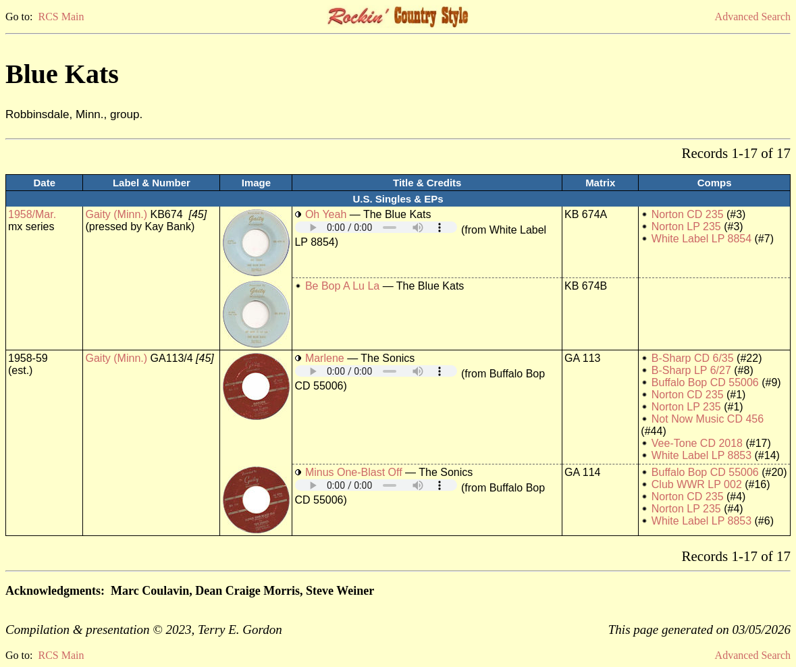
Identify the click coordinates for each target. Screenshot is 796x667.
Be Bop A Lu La (342, 286)
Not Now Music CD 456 (708, 419)
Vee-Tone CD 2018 (697, 443)
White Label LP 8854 (701, 238)
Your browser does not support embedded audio (376, 227)
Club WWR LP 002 (697, 484)
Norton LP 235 (686, 226)
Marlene (324, 358)
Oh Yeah (325, 214)
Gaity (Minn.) (116, 214)
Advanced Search (753, 16)
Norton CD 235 (688, 214)
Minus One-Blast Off (353, 472)
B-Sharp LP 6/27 (691, 370)
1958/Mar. (32, 214)
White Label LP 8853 (701, 455)
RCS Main (61, 16)
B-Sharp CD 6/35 (693, 358)
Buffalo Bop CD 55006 (705, 382)
